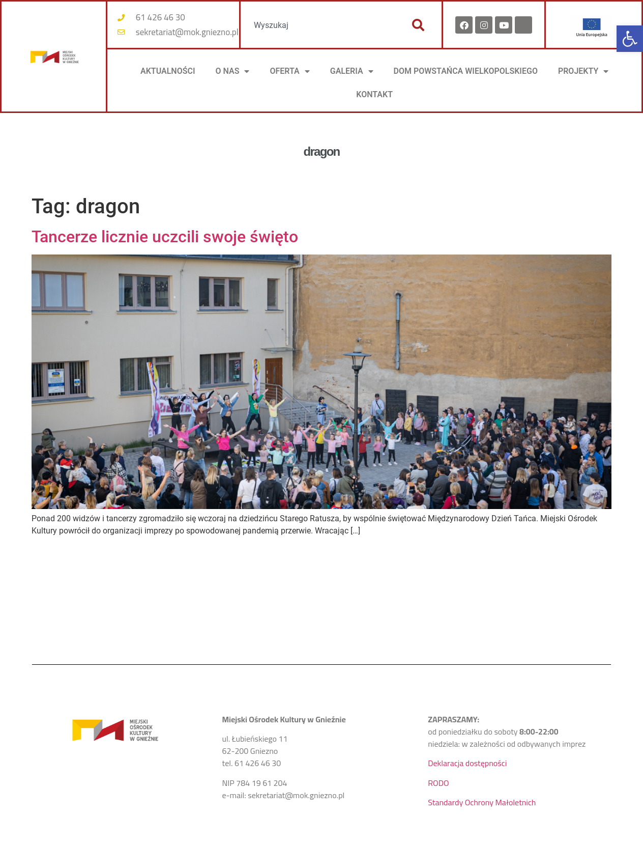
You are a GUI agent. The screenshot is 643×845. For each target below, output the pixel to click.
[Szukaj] (418, 25)
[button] (630, 38)
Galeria (351, 71)
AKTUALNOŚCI (167, 71)
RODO (438, 783)
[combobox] (321, 25)
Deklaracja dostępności (467, 763)
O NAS (233, 71)
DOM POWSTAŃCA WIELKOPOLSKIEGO (466, 71)
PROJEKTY (583, 71)
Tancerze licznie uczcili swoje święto (165, 236)
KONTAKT (374, 94)
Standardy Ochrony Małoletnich (482, 802)
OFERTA (289, 71)
